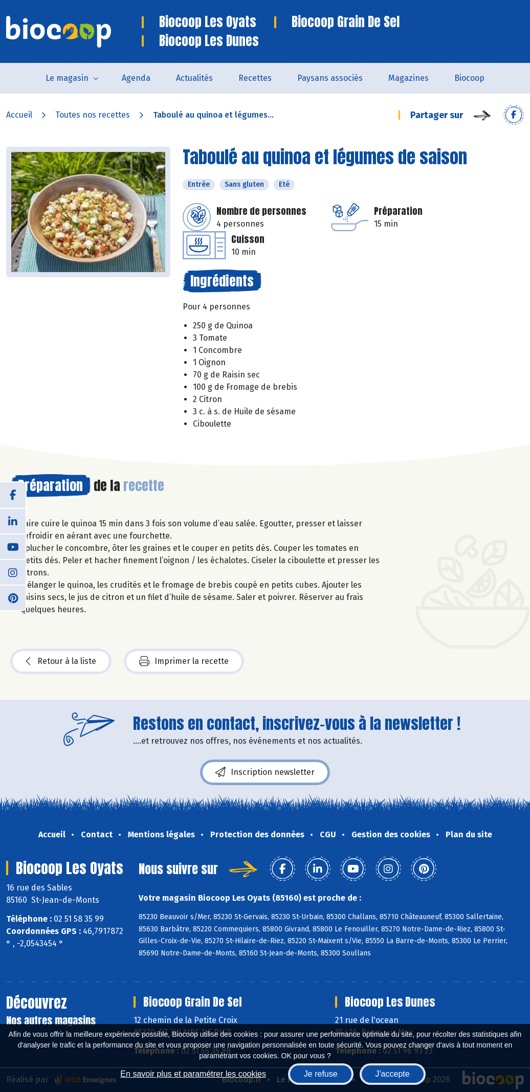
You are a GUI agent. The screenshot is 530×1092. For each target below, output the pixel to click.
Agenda (136, 78)
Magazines (408, 78)
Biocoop (469, 78)
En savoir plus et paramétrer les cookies (193, 1073)
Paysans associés (330, 78)
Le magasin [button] (67, 78)
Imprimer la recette (184, 661)
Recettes (255, 78)
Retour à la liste (61, 661)
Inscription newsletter (265, 772)
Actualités (194, 78)
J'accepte (393, 1073)
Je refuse (321, 1073)
